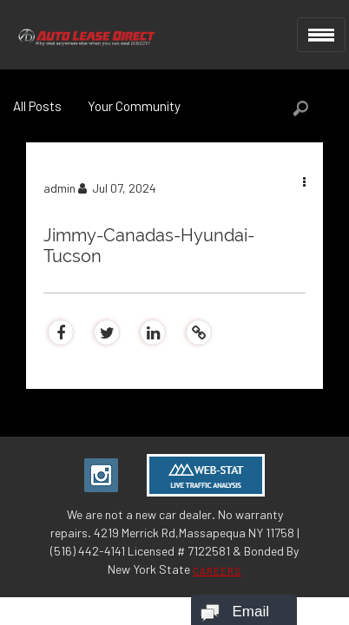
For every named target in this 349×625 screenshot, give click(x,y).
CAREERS (217, 570)
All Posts (37, 106)
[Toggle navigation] (321, 34)
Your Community (134, 106)
